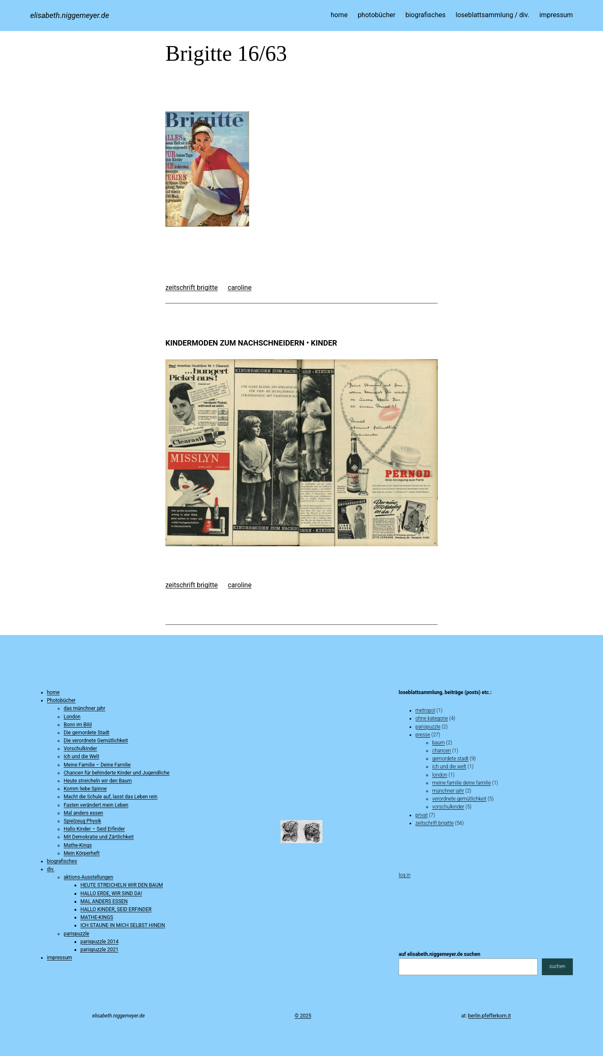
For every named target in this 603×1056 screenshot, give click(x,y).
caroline (240, 288)
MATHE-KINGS (96, 917)
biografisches (62, 861)
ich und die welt (449, 766)
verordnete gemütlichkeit (459, 799)
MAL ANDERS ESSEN (104, 901)
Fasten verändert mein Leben (96, 805)
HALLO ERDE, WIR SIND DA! (111, 893)
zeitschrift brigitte (191, 288)
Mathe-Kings (78, 845)
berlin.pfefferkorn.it (489, 1016)
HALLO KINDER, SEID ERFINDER (116, 909)
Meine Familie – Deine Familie (97, 765)
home (53, 692)
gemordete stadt (450, 759)
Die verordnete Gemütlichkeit (96, 741)
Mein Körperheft (82, 853)
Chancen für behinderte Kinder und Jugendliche (117, 773)
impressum (59, 957)
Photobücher (61, 700)
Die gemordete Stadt (86, 733)
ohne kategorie (431, 718)
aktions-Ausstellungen (88, 877)
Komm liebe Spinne (85, 789)
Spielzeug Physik (82, 821)
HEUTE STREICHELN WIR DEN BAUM (121, 885)
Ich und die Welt (81, 756)
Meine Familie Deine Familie (461, 783)
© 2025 (303, 1016)
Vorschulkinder (80, 748)
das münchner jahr (84, 708)
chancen (441, 751)
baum (438, 743)
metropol (425, 710)
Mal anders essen (83, 813)
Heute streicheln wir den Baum (98, 781)
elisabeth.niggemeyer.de (69, 15)
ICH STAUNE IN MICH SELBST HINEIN (122, 925)
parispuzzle (76, 934)
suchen (557, 966)
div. (50, 869)
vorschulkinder (448, 807)
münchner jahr (448, 791)
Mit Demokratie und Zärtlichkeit (99, 837)
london (439, 775)
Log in (404, 875)
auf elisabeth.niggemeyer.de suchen (439, 954)
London (72, 717)
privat (421, 815)
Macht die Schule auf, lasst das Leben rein (110, 797)
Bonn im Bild (78, 725)
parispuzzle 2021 (99, 950)
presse (422, 735)
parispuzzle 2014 (99, 942)
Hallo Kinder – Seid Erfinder (94, 829)
